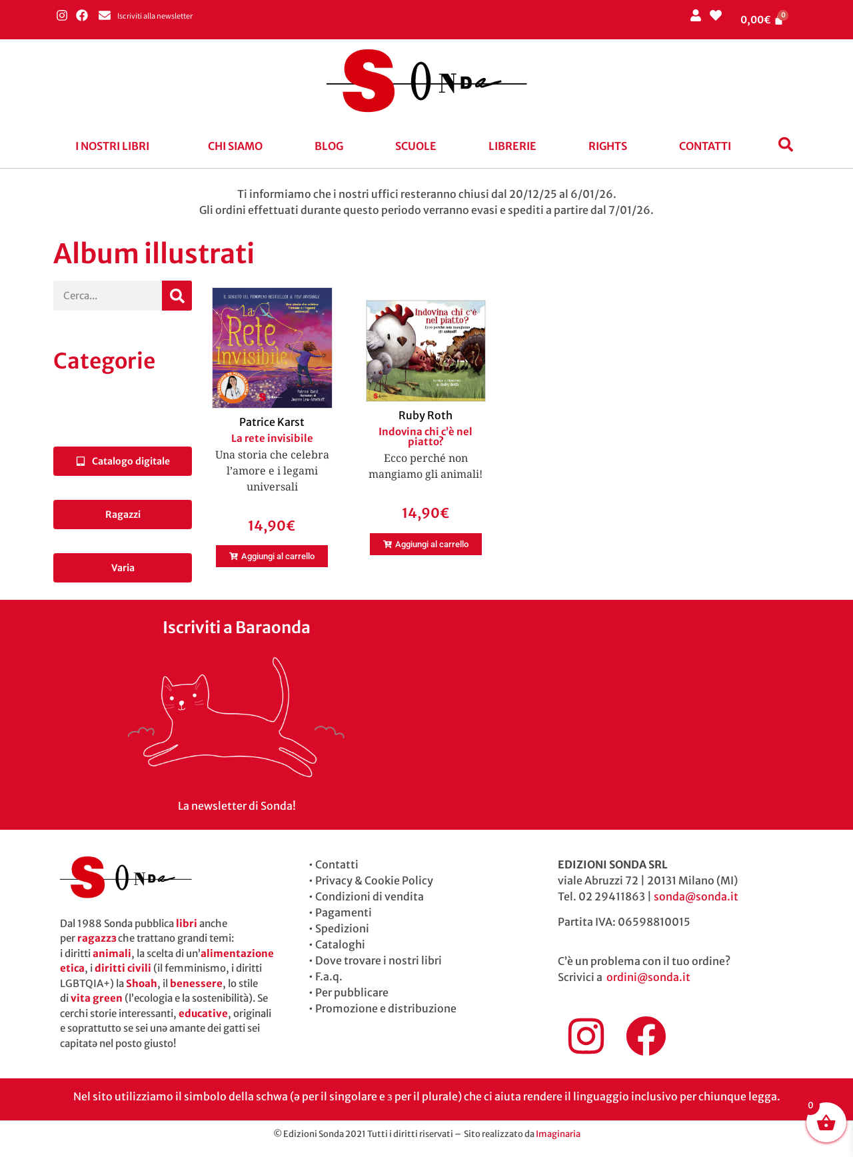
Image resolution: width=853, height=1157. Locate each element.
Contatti (705, 146)
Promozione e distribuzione (385, 1008)
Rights (607, 146)
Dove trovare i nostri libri (378, 960)
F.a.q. (329, 976)
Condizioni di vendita (369, 896)
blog (329, 146)
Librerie (512, 146)
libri (186, 923)
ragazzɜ (96, 938)
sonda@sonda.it (696, 896)
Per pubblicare (352, 992)
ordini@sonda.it (648, 977)
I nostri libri (112, 146)
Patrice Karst (272, 422)
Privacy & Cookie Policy (374, 880)
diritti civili (123, 968)
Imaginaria (558, 1134)
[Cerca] (177, 296)
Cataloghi (340, 944)
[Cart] (762, 20)
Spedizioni (342, 928)
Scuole (415, 146)
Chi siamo (235, 146)
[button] (115, 146)
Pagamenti (343, 912)
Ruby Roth (425, 415)
